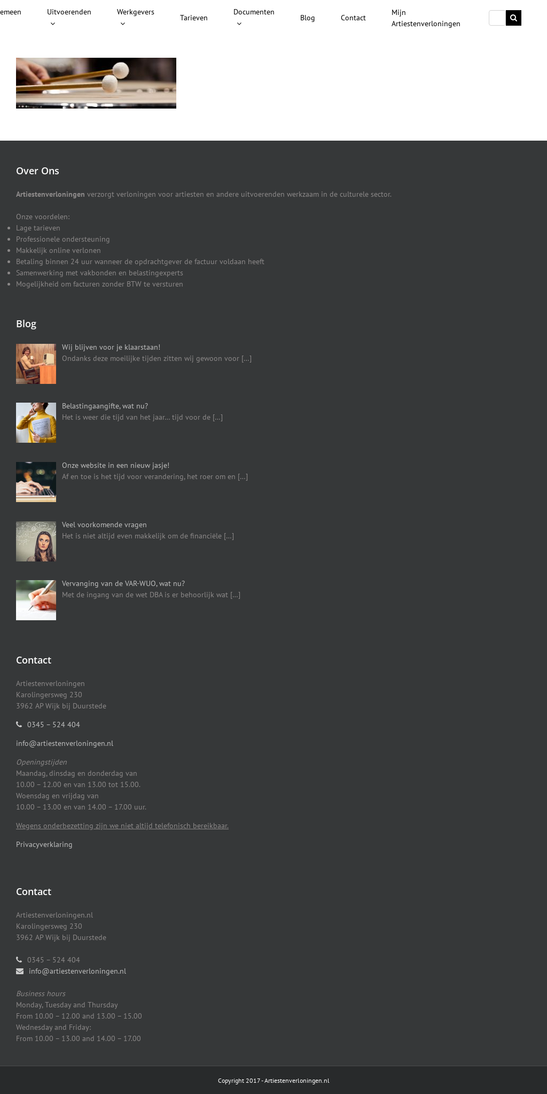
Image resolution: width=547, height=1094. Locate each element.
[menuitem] (69, 18)
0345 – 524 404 (53, 724)
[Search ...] (497, 18)
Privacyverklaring (44, 844)
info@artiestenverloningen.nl (64, 743)
